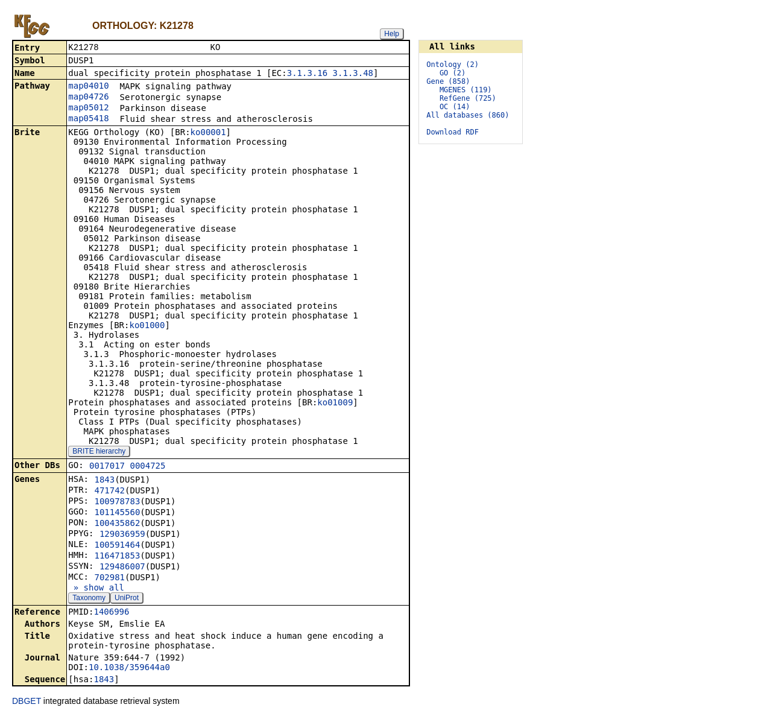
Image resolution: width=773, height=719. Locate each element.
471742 (109, 491)
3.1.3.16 (307, 74)
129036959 (122, 535)
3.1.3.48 (353, 74)
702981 (109, 578)
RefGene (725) (468, 98)
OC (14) (455, 107)
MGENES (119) (466, 90)
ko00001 (208, 133)
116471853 (117, 557)
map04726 (88, 98)
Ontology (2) (452, 64)
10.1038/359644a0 (129, 668)
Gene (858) (448, 81)
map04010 (88, 87)
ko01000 (147, 326)
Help (391, 34)
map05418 (88, 119)
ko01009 (335, 403)
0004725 (147, 467)
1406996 (111, 613)
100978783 (117, 502)
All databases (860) (467, 115)
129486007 (122, 567)
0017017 (107, 467)
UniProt (127, 599)
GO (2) (452, 73)
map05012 (88, 108)
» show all (96, 589)
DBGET (26, 702)
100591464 (117, 546)
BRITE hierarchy (98, 452)
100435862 (117, 524)
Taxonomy (89, 599)
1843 (104, 481)
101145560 (117, 513)
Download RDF (452, 132)
